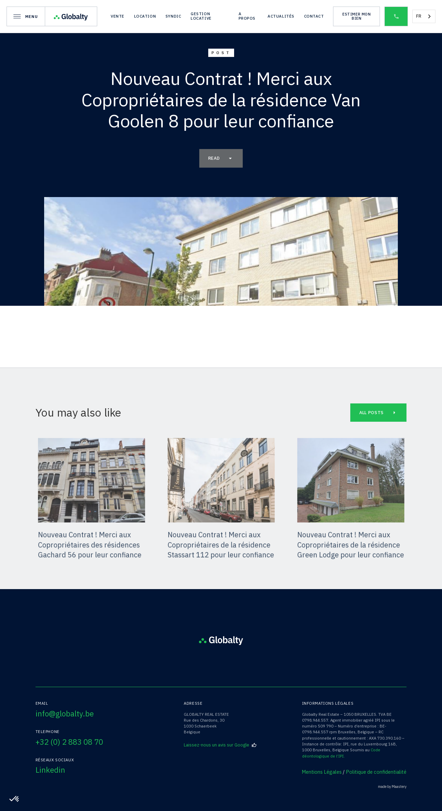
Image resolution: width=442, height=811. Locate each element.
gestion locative (201, 16)
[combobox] (423, 16)
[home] (71, 16)
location (145, 16)
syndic (173, 16)
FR (418, 16)
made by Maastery (392, 786)
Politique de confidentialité (376, 772)
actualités (281, 16)
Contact (314, 16)
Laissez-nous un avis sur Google (220, 745)
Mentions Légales (322, 772)
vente (117, 16)
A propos (247, 16)
